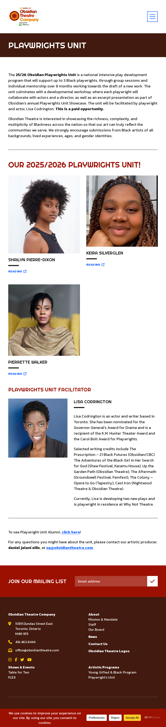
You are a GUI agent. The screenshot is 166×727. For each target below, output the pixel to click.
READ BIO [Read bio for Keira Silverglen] (95, 264)
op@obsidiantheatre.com (69, 547)
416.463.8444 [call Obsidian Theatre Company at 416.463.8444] (25, 641)
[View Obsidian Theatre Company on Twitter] (22, 660)
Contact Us (98, 643)
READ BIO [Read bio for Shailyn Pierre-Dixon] (17, 271)
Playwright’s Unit (101, 677)
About (93, 614)
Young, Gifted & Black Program (112, 672)
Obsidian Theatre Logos (109, 650)
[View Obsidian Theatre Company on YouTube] (29, 660)
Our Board (96, 629)
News (92, 636)
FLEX (12, 677)
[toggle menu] (152, 16)
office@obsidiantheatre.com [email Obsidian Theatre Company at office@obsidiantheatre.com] (37, 650)
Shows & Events (21, 667)
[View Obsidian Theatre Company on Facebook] (16, 660)
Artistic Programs (103, 667)
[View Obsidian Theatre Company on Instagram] (10, 660)
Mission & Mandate (103, 619)
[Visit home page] (24, 16)
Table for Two (18, 672)
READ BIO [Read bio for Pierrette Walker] (17, 374)
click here (71, 532)
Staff (92, 624)
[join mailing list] (152, 581)
